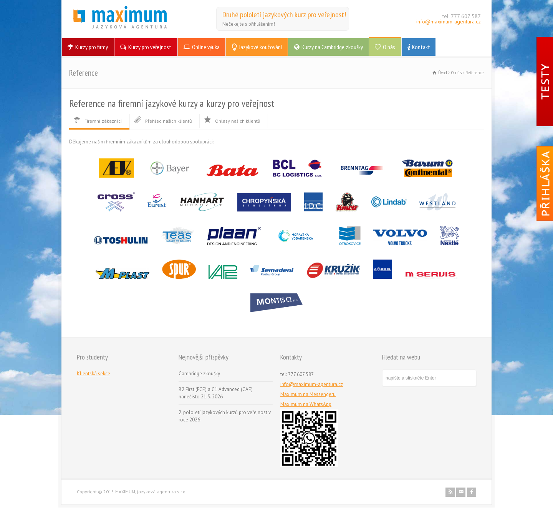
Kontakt (421, 47)
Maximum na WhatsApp (305, 404)
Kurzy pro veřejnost (149, 47)
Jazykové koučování (260, 47)
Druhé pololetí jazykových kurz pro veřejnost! (284, 15)
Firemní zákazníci (97, 121)
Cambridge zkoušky (199, 373)
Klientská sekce (93, 373)
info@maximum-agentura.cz (448, 21)
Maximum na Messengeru (308, 394)
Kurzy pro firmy (91, 47)
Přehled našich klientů (163, 121)
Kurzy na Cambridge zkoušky (332, 47)
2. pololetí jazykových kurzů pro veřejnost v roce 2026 (225, 416)
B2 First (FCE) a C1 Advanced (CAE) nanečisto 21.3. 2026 (216, 393)
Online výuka (206, 47)
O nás (389, 47)
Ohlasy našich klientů (232, 121)
